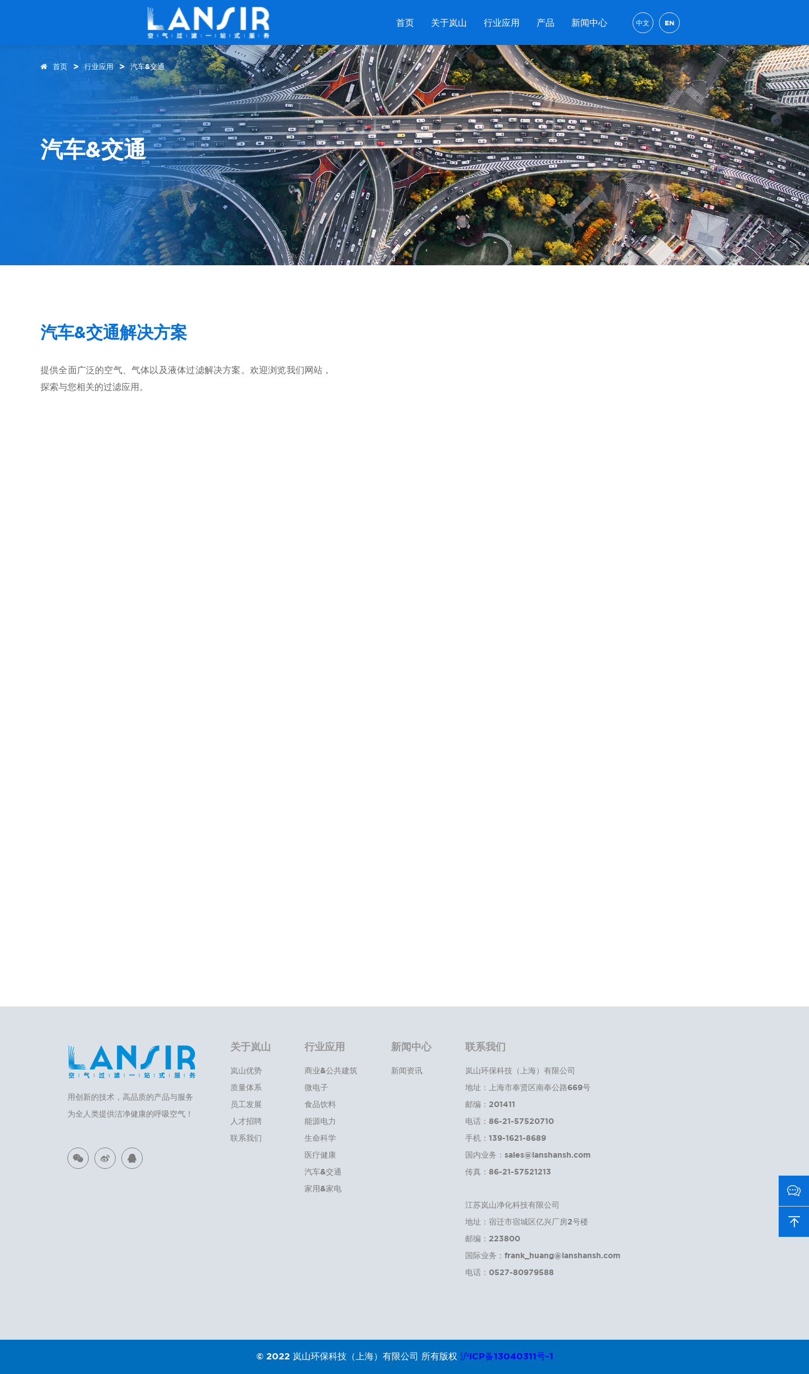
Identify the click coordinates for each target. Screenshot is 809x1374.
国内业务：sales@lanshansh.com (527, 1154)
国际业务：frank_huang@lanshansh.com (542, 1255)
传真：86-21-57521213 (508, 1171)
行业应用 (502, 22)
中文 (642, 23)
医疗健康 (320, 1154)
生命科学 (320, 1137)
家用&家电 (323, 1188)
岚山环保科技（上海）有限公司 (520, 1070)
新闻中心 (589, 22)
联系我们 (246, 1137)
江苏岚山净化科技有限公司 (512, 1204)
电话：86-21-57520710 (509, 1121)
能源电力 (320, 1121)
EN (669, 23)
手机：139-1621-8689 (505, 1137)
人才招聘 (246, 1121)
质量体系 (246, 1087)
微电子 (316, 1087)
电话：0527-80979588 (509, 1272)
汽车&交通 (147, 66)
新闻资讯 (406, 1070)
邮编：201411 (490, 1104)
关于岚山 (449, 22)
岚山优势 (246, 1070)
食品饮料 (320, 1104)
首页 (405, 22)
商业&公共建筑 (330, 1070)
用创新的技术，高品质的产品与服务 (130, 1096)
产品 (546, 22)
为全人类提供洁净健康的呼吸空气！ (130, 1113)
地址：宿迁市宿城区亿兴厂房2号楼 (526, 1221)
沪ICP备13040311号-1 (506, 1356)
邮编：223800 (492, 1238)
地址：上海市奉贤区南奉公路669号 (527, 1087)
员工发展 (246, 1104)
